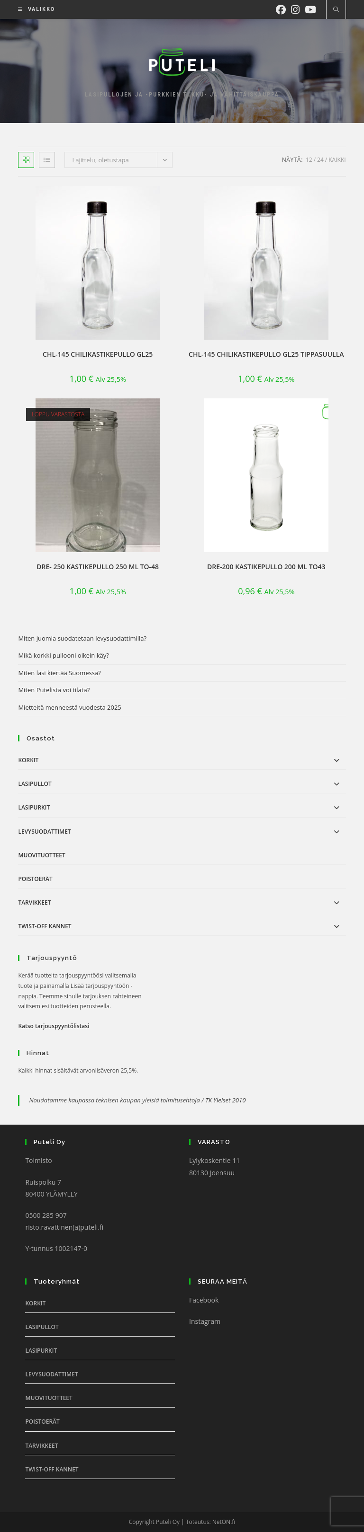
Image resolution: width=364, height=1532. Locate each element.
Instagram (204, 1321)
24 (320, 160)
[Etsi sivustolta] (336, 10)
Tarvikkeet (34, 902)
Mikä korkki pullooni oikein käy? (63, 655)
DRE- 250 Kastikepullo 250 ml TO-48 (97, 566)
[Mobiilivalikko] (33, 9)
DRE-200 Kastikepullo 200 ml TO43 (266, 566)
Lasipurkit (34, 807)
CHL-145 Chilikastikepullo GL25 (98, 354)
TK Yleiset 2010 (225, 1100)
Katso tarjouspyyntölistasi (53, 1026)
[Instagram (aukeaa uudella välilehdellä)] (298, 8)
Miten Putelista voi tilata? (54, 690)
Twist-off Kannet (44, 926)
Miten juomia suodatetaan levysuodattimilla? (82, 638)
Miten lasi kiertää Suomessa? (59, 673)
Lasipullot (34, 784)
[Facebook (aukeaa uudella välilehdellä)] (283, 8)
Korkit (28, 760)
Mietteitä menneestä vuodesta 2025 (69, 707)
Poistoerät (35, 879)
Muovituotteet (41, 855)
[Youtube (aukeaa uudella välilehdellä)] (313, 8)
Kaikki (337, 160)
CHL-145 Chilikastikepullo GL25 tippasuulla (266, 354)
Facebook (203, 1299)
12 (309, 160)
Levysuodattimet (44, 832)
